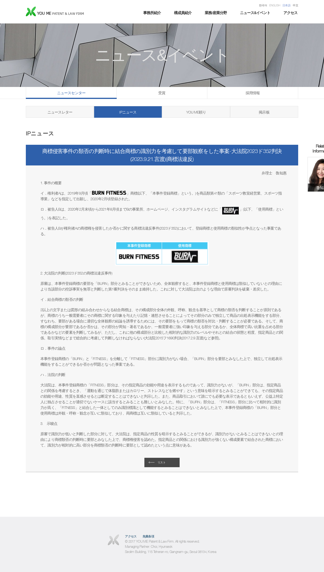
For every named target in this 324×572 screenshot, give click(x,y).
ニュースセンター (71, 93)
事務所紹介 (152, 13)
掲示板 (264, 112)
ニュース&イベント (255, 13)
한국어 (263, 5)
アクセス (290, 13)
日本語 (286, 5)
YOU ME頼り (196, 112)
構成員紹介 (183, 13)
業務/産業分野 (216, 13)
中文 (295, 5)
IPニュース (127, 112)
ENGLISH (274, 5)
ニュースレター (59, 112)
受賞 (161, 93)
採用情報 (253, 93)
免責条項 (148, 536)
